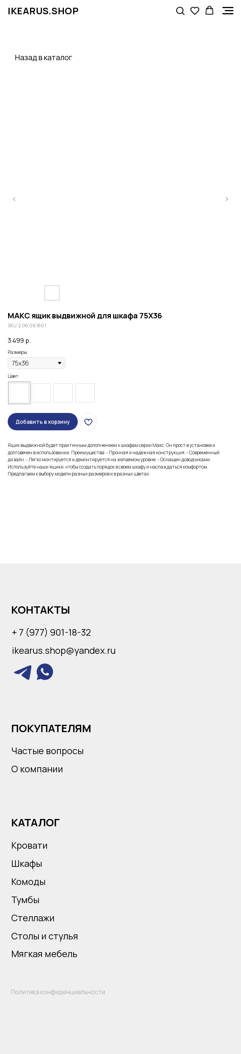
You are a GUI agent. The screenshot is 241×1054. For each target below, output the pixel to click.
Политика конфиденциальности (58, 992)
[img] (23, 671)
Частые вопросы (47, 750)
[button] (180, 10)
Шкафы (26, 863)
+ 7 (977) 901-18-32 (51, 632)
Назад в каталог (43, 57)
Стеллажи (33, 918)
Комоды (28, 881)
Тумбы (25, 899)
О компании (37, 769)
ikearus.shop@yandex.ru (64, 650)
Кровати (29, 845)
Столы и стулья (44, 936)
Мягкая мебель (44, 953)
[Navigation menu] (228, 11)
